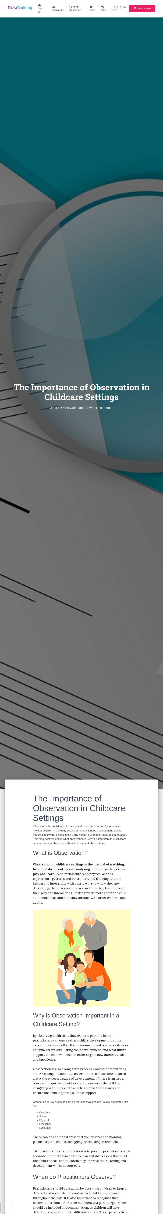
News (93, 8)
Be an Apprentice (76, 8)
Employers (58, 8)
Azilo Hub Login (119, 8)
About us (42, 9)
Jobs (103, 8)
